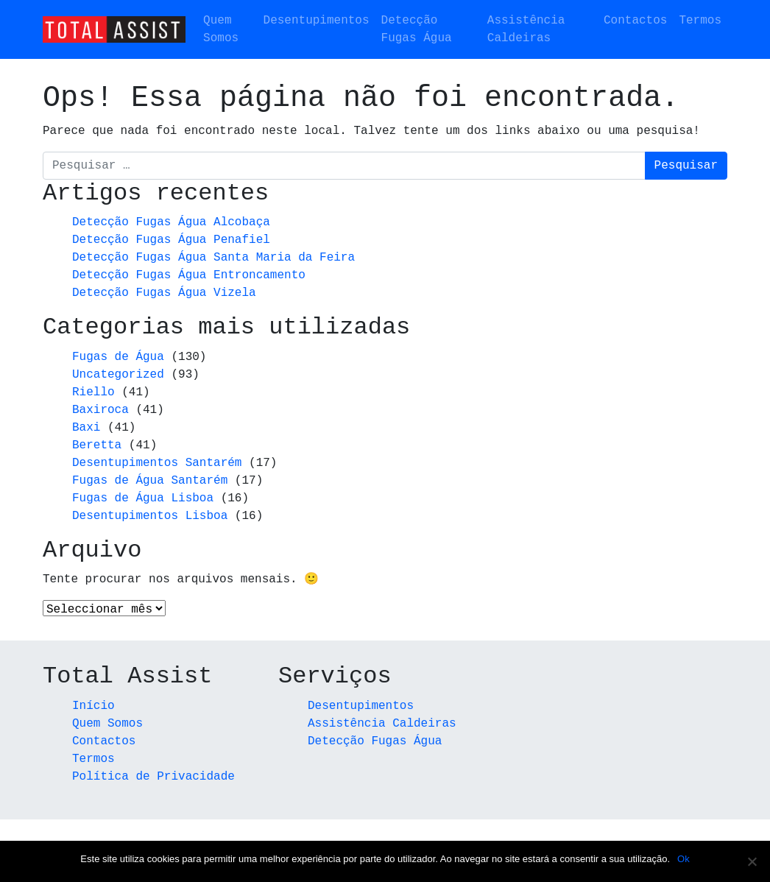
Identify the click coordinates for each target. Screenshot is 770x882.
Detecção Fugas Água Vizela (164, 293)
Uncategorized (118, 375)
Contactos (635, 21)
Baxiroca (100, 410)
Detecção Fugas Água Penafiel (171, 240)
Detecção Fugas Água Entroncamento (188, 275)
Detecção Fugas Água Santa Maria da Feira (213, 258)
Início (93, 707)
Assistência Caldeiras (526, 29)
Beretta (96, 445)
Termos (700, 21)
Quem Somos (221, 29)
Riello (93, 392)
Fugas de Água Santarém (149, 481)
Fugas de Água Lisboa (142, 498)
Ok (683, 858)
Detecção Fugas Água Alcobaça (171, 222)
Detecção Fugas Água (416, 29)
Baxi (86, 428)
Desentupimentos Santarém (156, 463)
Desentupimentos (317, 21)
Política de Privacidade (153, 777)
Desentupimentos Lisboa (149, 516)
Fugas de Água (118, 357)
